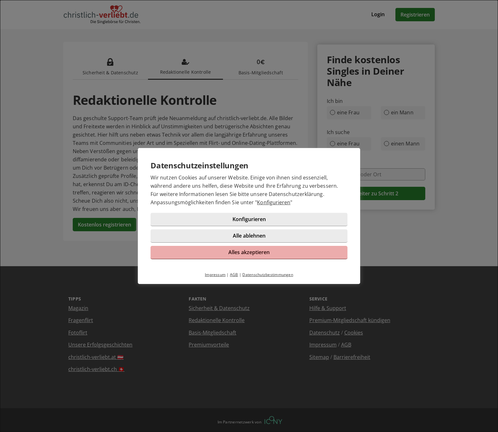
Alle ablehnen (249, 235)
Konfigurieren (273, 202)
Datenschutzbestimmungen (267, 274)
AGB (234, 274)
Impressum (215, 274)
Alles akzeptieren (249, 252)
